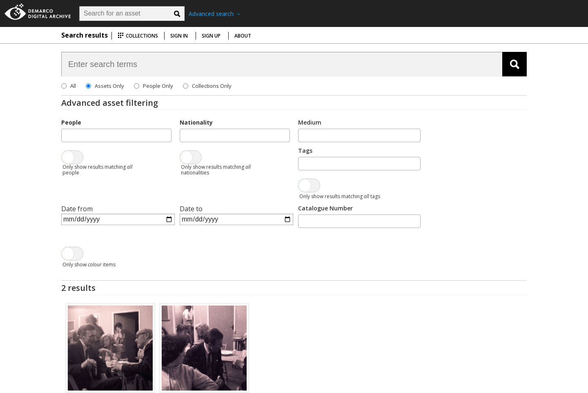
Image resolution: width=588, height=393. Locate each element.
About (242, 35)
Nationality (196, 122)
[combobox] (116, 135)
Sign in (179, 35)
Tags (305, 150)
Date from (77, 208)
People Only (158, 85)
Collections (138, 35)
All (73, 85)
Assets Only (109, 85)
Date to (191, 208)
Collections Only (212, 85)
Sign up (211, 35)
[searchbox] (66, 134)
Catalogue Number (325, 208)
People (71, 122)
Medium (309, 122)
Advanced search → (215, 14)
